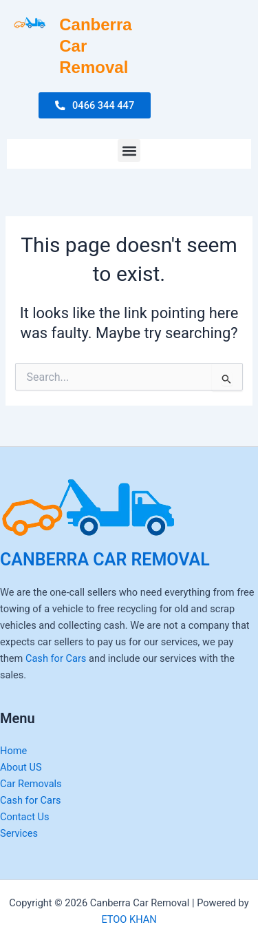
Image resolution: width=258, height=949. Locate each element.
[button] (129, 150)
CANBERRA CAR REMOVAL (105, 560)
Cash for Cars (55, 658)
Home (13, 750)
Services (19, 833)
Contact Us (25, 817)
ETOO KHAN (128, 919)
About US (21, 767)
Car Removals (31, 784)
